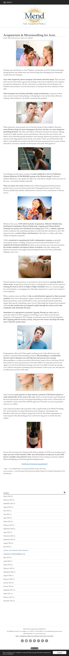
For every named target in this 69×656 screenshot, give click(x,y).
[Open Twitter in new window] (26, 640)
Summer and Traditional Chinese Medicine (16, 550)
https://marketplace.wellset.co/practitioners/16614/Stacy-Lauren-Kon (34, 636)
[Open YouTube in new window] (42, 640)
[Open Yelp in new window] (46, 640)
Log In (34, 648)
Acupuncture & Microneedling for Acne (14, 554)
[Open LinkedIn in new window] (38, 640)
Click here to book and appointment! (34, 464)
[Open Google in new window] (30, 640)
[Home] (34, 16)
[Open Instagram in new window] (34, 640)
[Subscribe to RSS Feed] (65, 492)
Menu (7, 2)
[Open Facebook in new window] (22, 640)
